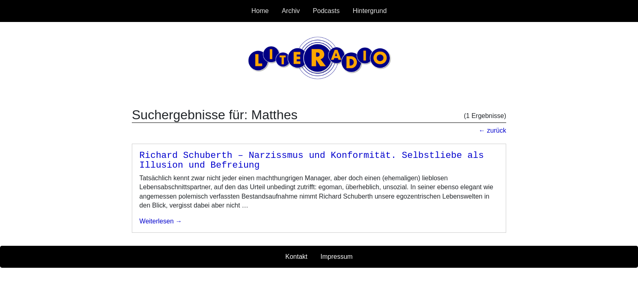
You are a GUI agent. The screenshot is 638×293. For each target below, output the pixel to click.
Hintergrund (370, 10)
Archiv (290, 10)
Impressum (337, 256)
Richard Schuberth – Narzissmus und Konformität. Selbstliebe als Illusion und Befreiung (312, 160)
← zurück (492, 130)
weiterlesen (157, 221)
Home (260, 10)
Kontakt (296, 256)
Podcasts (326, 10)
